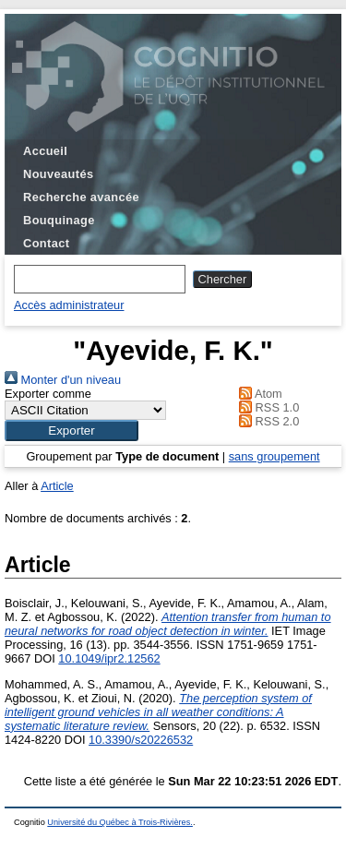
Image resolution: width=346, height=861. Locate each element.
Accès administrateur (69, 305)
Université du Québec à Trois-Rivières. (120, 822)
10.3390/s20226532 (141, 740)
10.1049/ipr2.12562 (109, 658)
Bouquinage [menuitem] (59, 220)
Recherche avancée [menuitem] (81, 197)
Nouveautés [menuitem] (58, 174)
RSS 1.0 (266, 407)
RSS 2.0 (266, 421)
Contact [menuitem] (46, 243)
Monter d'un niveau (63, 380)
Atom (257, 394)
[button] (71, 430)
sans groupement (274, 456)
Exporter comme (48, 394)
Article (57, 486)
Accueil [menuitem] (45, 151)
